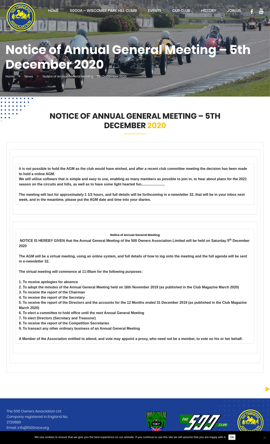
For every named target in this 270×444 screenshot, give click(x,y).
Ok (232, 437)
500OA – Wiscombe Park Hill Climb (103, 11)
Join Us (234, 11)
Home (53, 11)
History (208, 11)
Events (154, 11)
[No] (264, 437)
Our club (181, 11)
